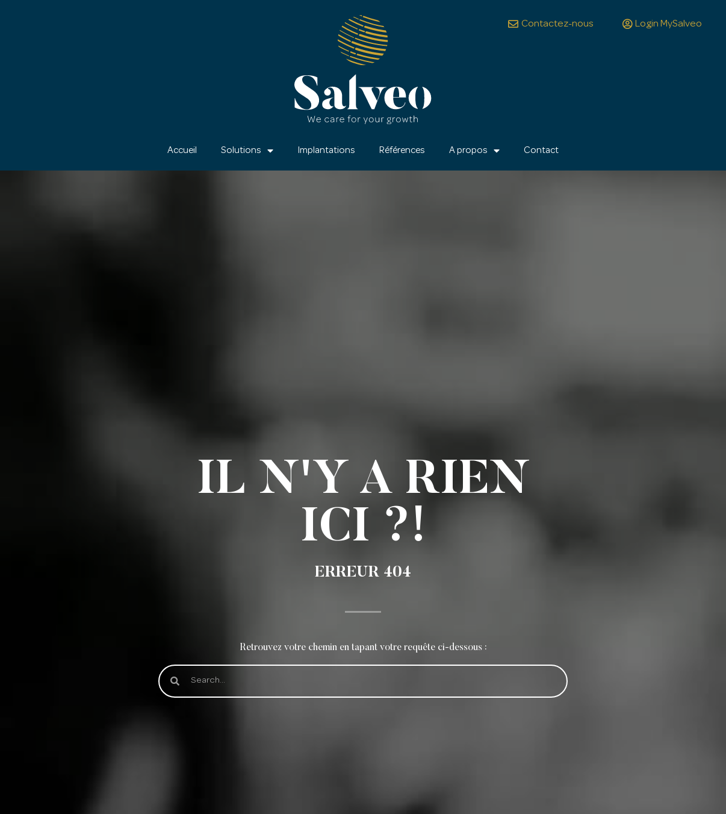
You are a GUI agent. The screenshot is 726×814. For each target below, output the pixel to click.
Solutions (247, 150)
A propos (474, 150)
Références (402, 150)
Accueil (182, 150)
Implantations (326, 150)
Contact (541, 150)
